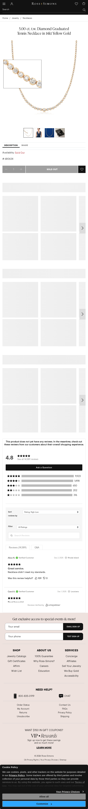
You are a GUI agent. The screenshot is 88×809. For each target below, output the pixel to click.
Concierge (71, 656)
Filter (10, 526)
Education (44, 671)
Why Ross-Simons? (44, 661)
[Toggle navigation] (3, 4)
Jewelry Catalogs (16, 656)
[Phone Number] (34, 636)
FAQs (64, 708)
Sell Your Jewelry (71, 666)
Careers (44, 666)
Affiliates (71, 661)
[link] (64, 696)
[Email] (34, 626)
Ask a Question (44, 467)
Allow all (44, 796)
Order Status (23, 704)
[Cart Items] (84, 4)
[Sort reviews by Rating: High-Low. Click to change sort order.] (51, 512)
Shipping (64, 716)
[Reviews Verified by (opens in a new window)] (44, 605)
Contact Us (65, 704)
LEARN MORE (44, 747)
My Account (23, 708)
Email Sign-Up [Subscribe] (73, 626)
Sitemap (63, 759)
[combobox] (44, 9)
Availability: (8, 152)
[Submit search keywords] (84, 10)
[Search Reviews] (44, 535)
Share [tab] (24, 145)
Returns (23, 712)
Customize (44, 803)
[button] (12, 4)
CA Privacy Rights (31, 759)
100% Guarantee (44, 656)
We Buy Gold (71, 671)
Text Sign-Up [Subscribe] (73, 636)
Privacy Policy (65, 712)
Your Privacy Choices (68, 791)
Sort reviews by (12, 513)
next (82, 228)
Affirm (16, 666)
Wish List (16, 671)
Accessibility (71, 676)
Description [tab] (11, 145)
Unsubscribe (23, 716)
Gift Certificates (16, 661)
